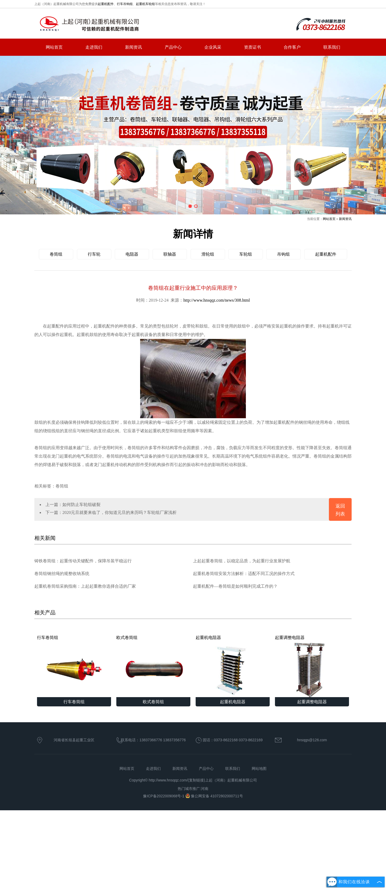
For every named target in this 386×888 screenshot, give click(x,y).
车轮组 (245, 254)
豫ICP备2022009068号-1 (164, 796)
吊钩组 (283, 254)
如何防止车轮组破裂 (81, 504)
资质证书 (252, 47)
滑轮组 (207, 254)
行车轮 (94, 254)
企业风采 (212, 47)
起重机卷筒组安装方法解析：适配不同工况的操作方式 (244, 573)
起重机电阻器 (233, 666)
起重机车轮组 (145, 4)
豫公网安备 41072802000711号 (214, 796)
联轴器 (169, 254)
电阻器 (132, 254)
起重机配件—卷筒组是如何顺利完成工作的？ (235, 586)
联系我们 (331, 47)
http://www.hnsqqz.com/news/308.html (216, 300)
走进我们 (93, 47)
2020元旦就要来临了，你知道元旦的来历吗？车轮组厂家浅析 (119, 512)
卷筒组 (56, 254)
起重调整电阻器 (312, 666)
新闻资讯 (133, 47)
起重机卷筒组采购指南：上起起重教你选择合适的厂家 (85, 586)
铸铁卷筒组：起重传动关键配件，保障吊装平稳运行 (83, 561)
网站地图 (259, 768)
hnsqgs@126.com (312, 740)
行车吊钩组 (125, 4)
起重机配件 (106, 4)
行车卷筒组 (74, 666)
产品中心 (173, 47)
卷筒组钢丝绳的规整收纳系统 (61, 573)
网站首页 (54, 47)
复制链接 (196, 780)
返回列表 (340, 510)
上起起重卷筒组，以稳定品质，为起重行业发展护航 (241, 561)
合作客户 (292, 47)
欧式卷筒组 (153, 666)
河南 (204, 788)
